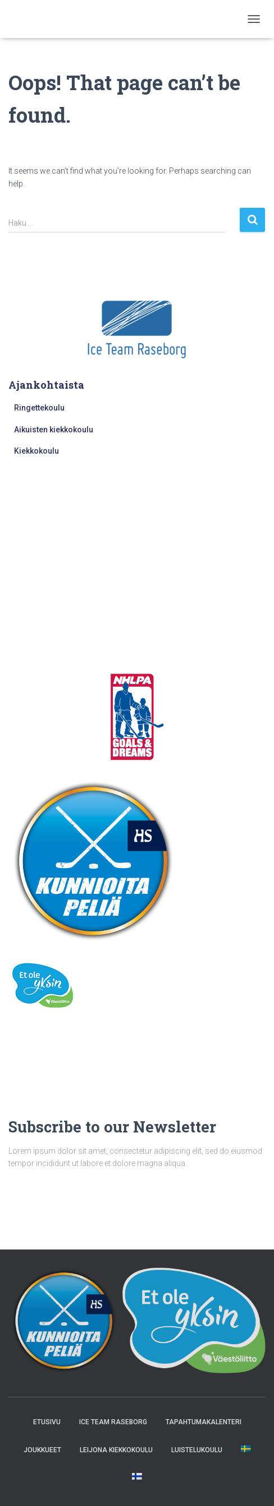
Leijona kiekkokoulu (116, 1450)
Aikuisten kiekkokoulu (53, 429)
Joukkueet (42, 1450)
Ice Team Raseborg (113, 1422)
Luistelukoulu (196, 1450)
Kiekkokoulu (36, 450)
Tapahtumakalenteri (203, 1422)
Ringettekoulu (39, 407)
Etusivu (47, 1422)
